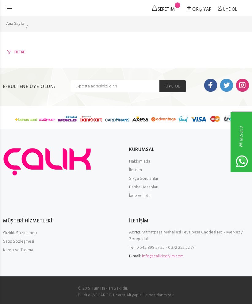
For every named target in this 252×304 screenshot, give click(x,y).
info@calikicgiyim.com (163, 256)
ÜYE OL (173, 86)
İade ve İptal (140, 195)
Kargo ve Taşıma (18, 250)
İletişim (135, 170)
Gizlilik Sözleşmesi (20, 233)
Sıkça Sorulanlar (143, 178)
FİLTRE (19, 52)
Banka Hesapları (143, 187)
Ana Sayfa (15, 23)
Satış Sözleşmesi (18, 241)
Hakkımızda (139, 161)
